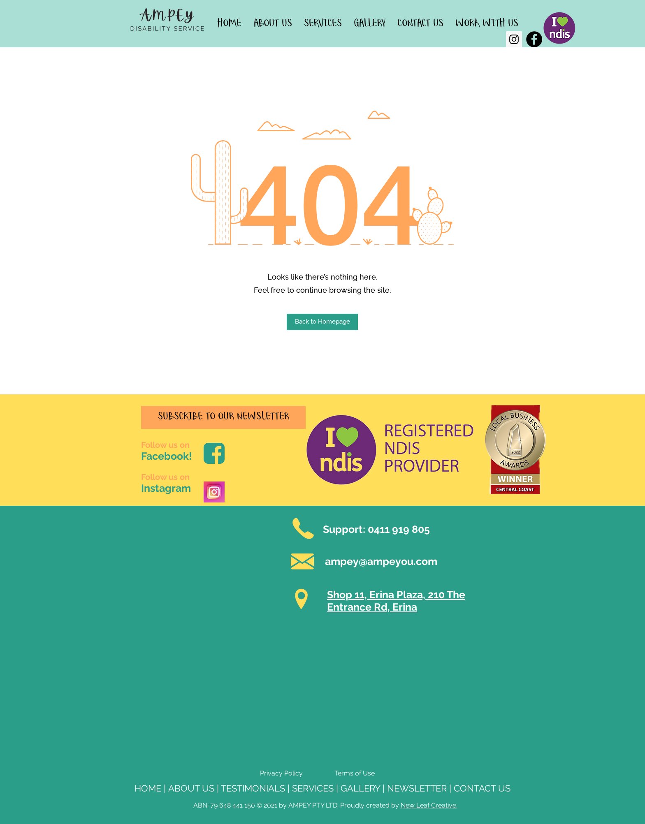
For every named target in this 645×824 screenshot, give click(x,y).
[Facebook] (534, 39)
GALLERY (360, 788)
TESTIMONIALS (253, 788)
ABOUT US (191, 788)
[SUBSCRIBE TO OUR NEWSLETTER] (223, 417)
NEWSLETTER (417, 788)
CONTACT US (482, 788)
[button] (322, 322)
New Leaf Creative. (429, 805)
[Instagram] (514, 39)
